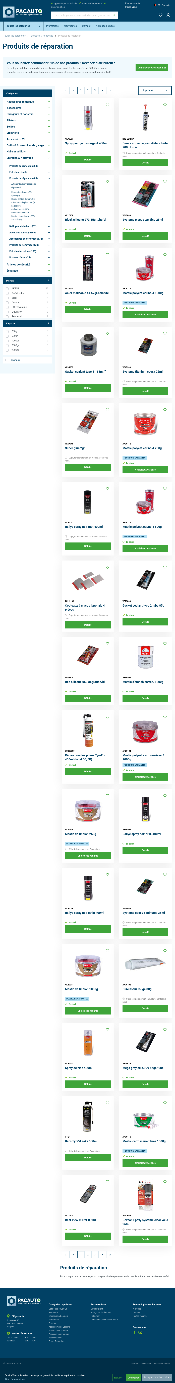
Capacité (27, 323)
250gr (30, 331)
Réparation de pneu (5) (21, 192)
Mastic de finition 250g (80, 834)
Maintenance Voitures (58, 1330)
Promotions (54, 1320)
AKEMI (30, 289)
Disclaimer (146, 1363)
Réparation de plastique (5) (23, 202)
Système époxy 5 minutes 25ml (144, 912)
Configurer (133, 1377)
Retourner (95, 1316)
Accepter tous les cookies (157, 1377)
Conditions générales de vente (104, 1320)
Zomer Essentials (56, 1341)
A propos (137, 1309)
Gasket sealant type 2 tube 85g (143, 605)
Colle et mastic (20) (20, 209)
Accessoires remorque (59, 1334)
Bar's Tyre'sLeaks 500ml (81, 1141)
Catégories (27, 93)
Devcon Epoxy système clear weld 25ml (145, 1222)
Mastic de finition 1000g (81, 989)
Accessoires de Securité (59, 1327)
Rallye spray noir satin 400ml (84, 912)
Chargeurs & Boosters (58, 1316)
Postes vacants (132, 3)
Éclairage (53, 1323)
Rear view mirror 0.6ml (80, 1220)
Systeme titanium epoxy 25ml (143, 371)
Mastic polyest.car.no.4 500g (142, 526)
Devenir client (97, 1309)
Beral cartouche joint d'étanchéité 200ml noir (145, 145)
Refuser (118, 1377)
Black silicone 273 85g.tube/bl (85, 219)
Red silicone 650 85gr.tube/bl (85, 682)
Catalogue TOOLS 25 (58, 1309)
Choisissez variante (145, 314)
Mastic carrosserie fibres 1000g (144, 1141)
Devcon (30, 303)
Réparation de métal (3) (21, 213)
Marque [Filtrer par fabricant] (27, 280)
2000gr (30, 345)
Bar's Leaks (30, 293)
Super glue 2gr (75, 448)
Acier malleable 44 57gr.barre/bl (87, 293)
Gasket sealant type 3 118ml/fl (85, 371)
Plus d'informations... (16, 1379)
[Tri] (155, 90)
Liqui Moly (30, 312)
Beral (30, 298)
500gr (30, 336)
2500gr (30, 350)
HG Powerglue (30, 307)
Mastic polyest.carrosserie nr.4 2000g (143, 757)
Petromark (30, 316)
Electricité (53, 1312)
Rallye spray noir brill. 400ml (142, 834)
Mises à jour (131, 7)
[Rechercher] (114, 15)
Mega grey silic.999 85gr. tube (143, 1068)
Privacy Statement (162, 1363)
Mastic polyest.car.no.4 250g (142, 448)
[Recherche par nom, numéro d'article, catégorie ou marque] (81, 15)
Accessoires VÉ (56, 1338)
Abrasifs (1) (16, 219)
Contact (136, 1312)
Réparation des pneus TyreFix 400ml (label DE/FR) (85, 757)
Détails (87, 159)
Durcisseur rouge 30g (137, 989)
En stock (15, 360)
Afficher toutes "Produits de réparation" (23, 186)
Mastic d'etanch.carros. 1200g (143, 682)
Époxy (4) (15, 196)
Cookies (135, 1363)
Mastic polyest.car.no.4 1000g (143, 293)
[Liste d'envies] (159, 14)
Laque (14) (16, 206)
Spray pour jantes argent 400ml (86, 143)
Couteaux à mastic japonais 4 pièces (85, 607)
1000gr (30, 341)
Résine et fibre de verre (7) (23, 199)
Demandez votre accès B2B (152, 67)
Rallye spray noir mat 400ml (84, 526)
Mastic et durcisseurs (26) (23, 216)
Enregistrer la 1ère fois (101, 1312)
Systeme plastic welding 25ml (143, 219)
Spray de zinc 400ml (78, 1068)
